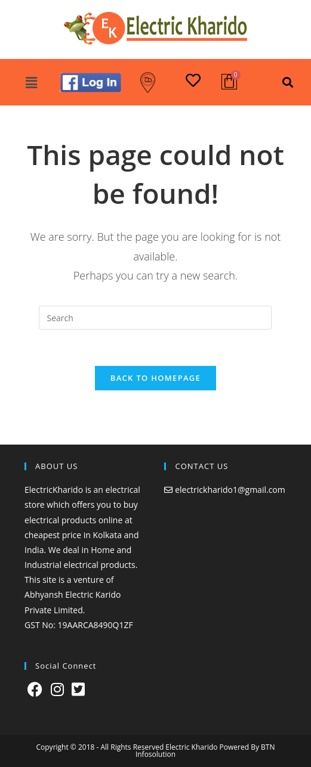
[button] (31, 82)
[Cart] (229, 81)
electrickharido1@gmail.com (230, 489)
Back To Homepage (155, 377)
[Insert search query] (155, 318)
